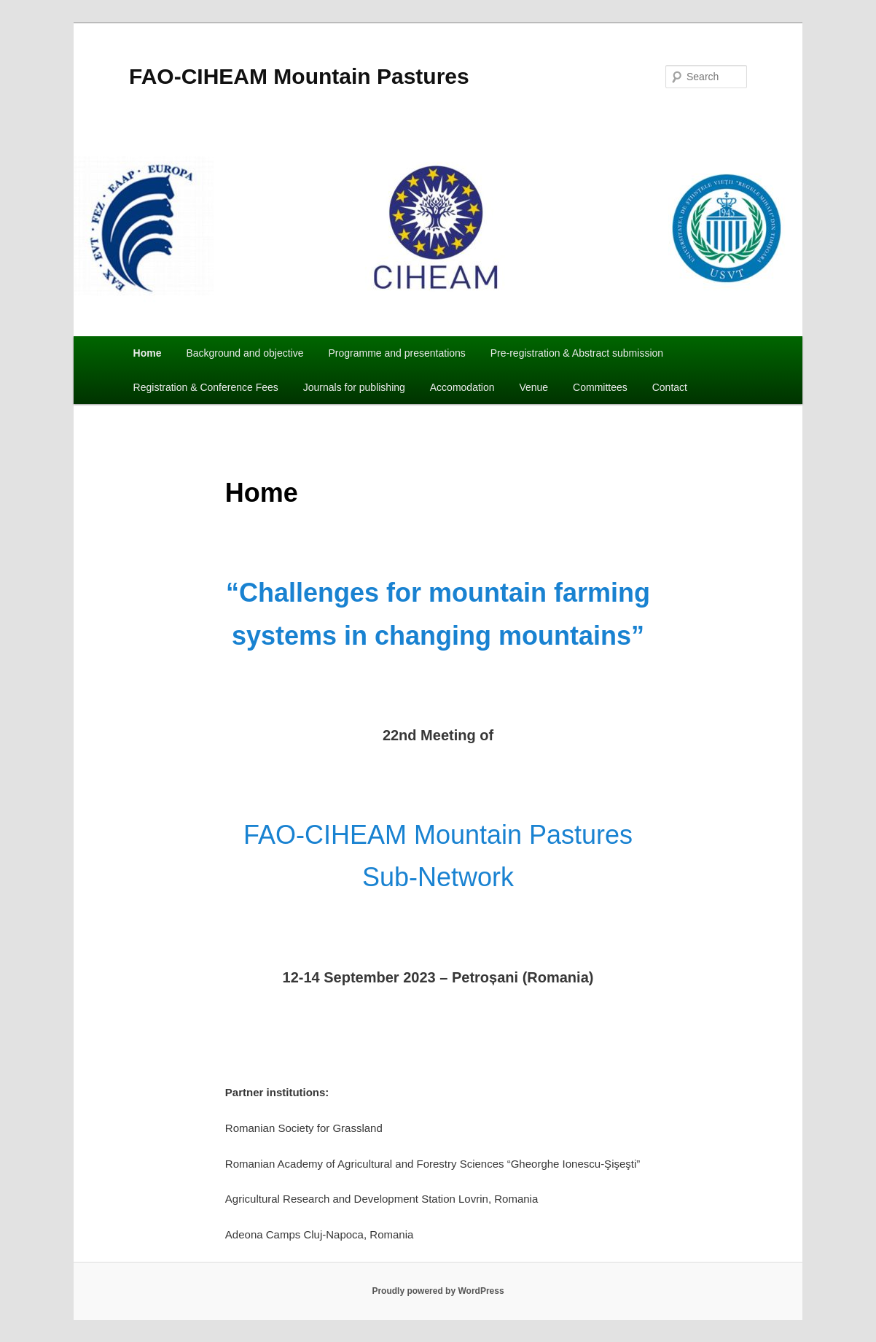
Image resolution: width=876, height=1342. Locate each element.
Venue (533, 387)
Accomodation (462, 387)
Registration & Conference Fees (205, 387)
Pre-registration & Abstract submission (576, 353)
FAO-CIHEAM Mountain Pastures (299, 76)
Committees (600, 387)
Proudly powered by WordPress (438, 1291)
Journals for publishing (354, 387)
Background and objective (244, 353)
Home (147, 353)
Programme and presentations (396, 353)
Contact (669, 387)
